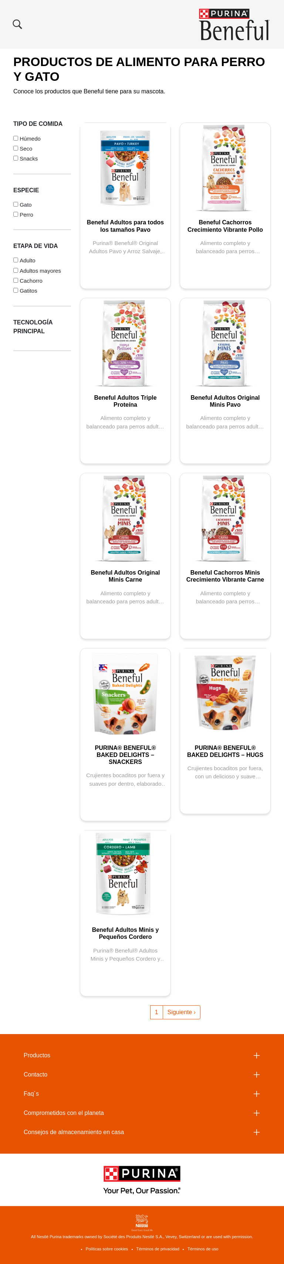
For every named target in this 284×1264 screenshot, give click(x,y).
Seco (26, 148)
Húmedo (30, 138)
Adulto (28, 260)
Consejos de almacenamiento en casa (74, 1132)
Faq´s (31, 1094)
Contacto (35, 1074)
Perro (26, 214)
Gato (26, 205)
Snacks (29, 158)
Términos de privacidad (157, 1249)
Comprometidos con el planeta (64, 1113)
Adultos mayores (40, 271)
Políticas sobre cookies (107, 1249)
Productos (37, 1055)
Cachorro (31, 281)
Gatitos (28, 290)
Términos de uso (202, 1249)
